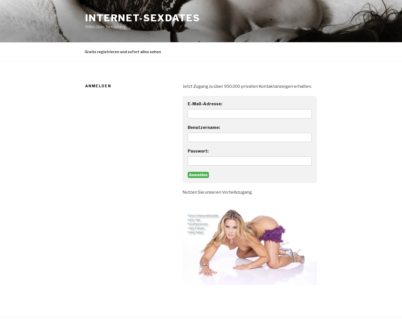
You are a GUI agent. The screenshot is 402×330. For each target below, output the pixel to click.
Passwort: (198, 151)
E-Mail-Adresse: (205, 103)
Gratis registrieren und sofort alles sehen (123, 52)
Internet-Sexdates (142, 18)
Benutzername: (204, 127)
